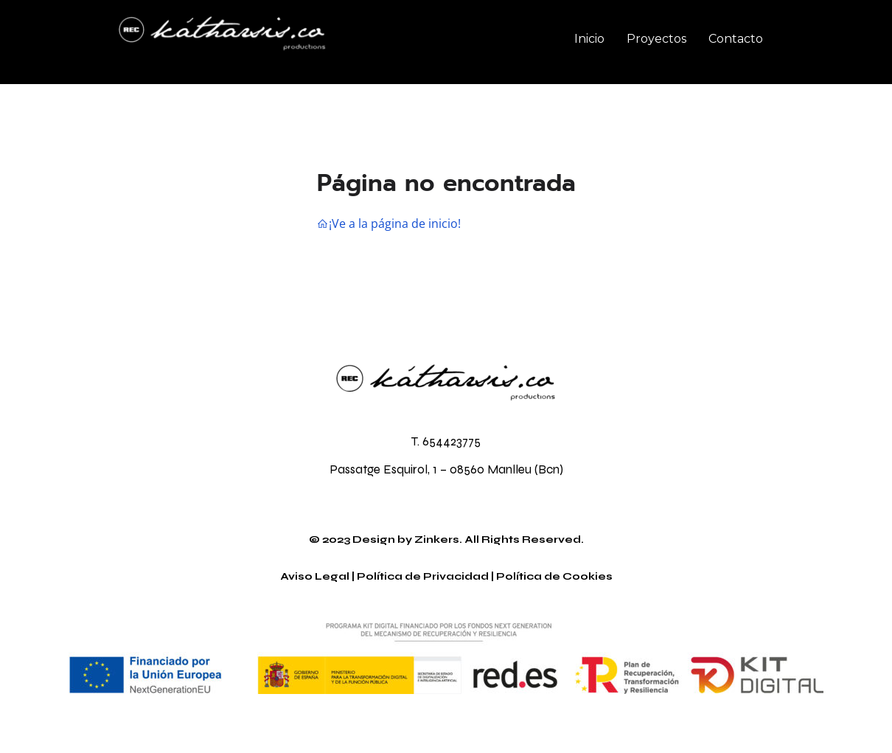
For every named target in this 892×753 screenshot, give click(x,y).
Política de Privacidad (423, 576)
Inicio (589, 39)
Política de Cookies (554, 576)
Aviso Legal (314, 576)
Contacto (735, 39)
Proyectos (656, 39)
